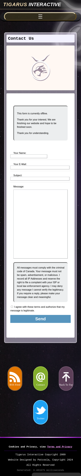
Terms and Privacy (59, 447)
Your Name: (19, 153)
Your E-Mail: (20, 164)
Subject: (17, 175)
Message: (18, 186)
